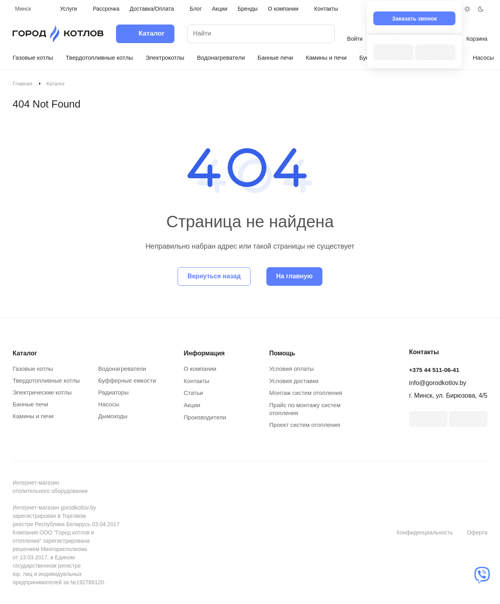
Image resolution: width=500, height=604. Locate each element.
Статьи (193, 392)
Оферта (477, 532)
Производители (205, 417)
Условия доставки (293, 381)
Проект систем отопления (304, 424)
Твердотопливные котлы (46, 380)
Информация (204, 353)
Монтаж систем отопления (305, 392)
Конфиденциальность (425, 532)
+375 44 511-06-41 (434, 369)
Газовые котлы (33, 368)
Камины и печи (33, 416)
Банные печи (30, 404)
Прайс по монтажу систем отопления (305, 409)
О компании (200, 368)
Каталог (25, 353)
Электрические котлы (42, 392)
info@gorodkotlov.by (437, 382)
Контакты (197, 381)
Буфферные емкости (127, 380)
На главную (294, 276)
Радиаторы (113, 392)
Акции (192, 405)
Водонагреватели (122, 368)
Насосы (108, 404)
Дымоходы (112, 416)
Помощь (282, 353)
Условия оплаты (291, 368)
